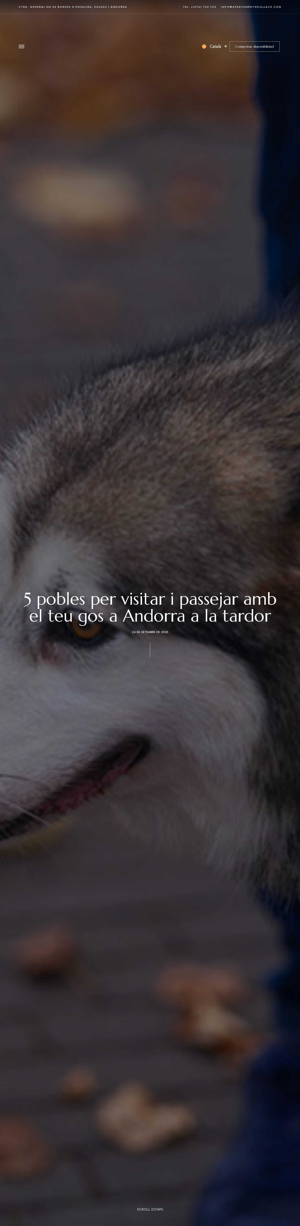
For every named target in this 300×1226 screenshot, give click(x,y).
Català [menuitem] (215, 27)
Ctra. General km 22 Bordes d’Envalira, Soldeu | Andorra (73, 7)
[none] (214, 26)
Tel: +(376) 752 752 (199, 7)
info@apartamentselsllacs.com (251, 7)
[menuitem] (214, 26)
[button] (254, 27)
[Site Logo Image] (149, 27)
